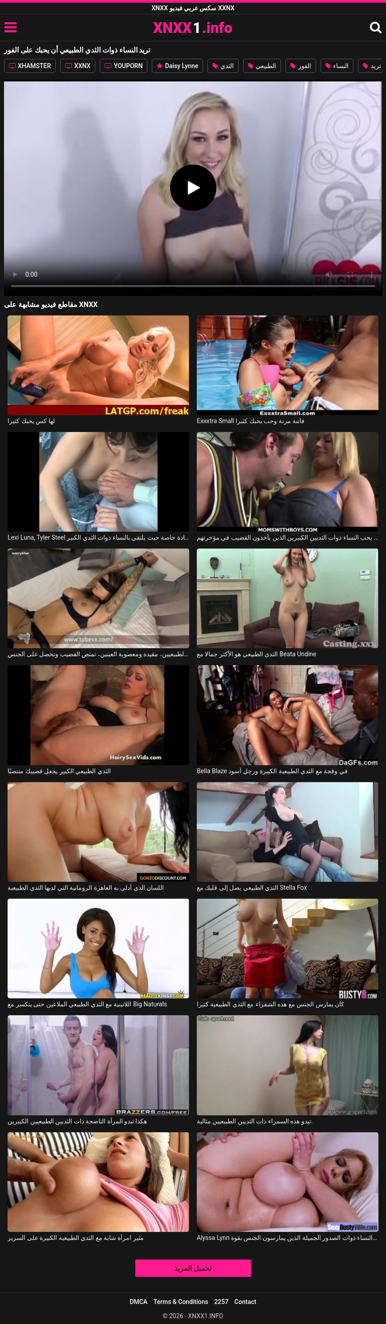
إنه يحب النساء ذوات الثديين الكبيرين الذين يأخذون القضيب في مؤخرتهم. (287, 537)
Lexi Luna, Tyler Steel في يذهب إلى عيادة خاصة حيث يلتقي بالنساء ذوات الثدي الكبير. (98, 537)
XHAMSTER (30, 65)
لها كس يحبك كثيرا (31, 420)
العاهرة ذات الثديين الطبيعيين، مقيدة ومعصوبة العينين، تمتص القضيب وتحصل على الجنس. (98, 654)
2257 (221, 1301)
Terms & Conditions (181, 1301)
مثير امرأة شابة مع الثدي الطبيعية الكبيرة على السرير (76, 1237)
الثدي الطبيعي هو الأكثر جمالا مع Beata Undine (257, 654)
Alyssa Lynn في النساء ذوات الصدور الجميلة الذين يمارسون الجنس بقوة (287, 1237)
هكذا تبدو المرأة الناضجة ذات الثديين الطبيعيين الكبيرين (77, 1121)
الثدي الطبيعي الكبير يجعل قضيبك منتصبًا (59, 771)
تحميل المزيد (193, 1268)
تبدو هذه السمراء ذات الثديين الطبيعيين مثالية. (255, 1121)
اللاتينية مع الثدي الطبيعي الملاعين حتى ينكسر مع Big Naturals (87, 1004)
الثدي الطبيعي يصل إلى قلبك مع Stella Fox (252, 887)
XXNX (77, 65)
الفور (300, 65)
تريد (372, 65)
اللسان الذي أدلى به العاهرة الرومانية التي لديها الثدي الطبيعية (86, 887)
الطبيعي (262, 65)
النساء (337, 65)
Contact (245, 1301)
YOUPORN (123, 65)
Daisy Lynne (177, 65)
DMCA (138, 1301)
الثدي (222, 65)
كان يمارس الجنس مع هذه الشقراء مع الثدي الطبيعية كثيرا (270, 1004)
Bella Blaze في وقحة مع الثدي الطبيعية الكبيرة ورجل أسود (272, 771)
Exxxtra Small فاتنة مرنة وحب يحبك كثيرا (251, 420)
